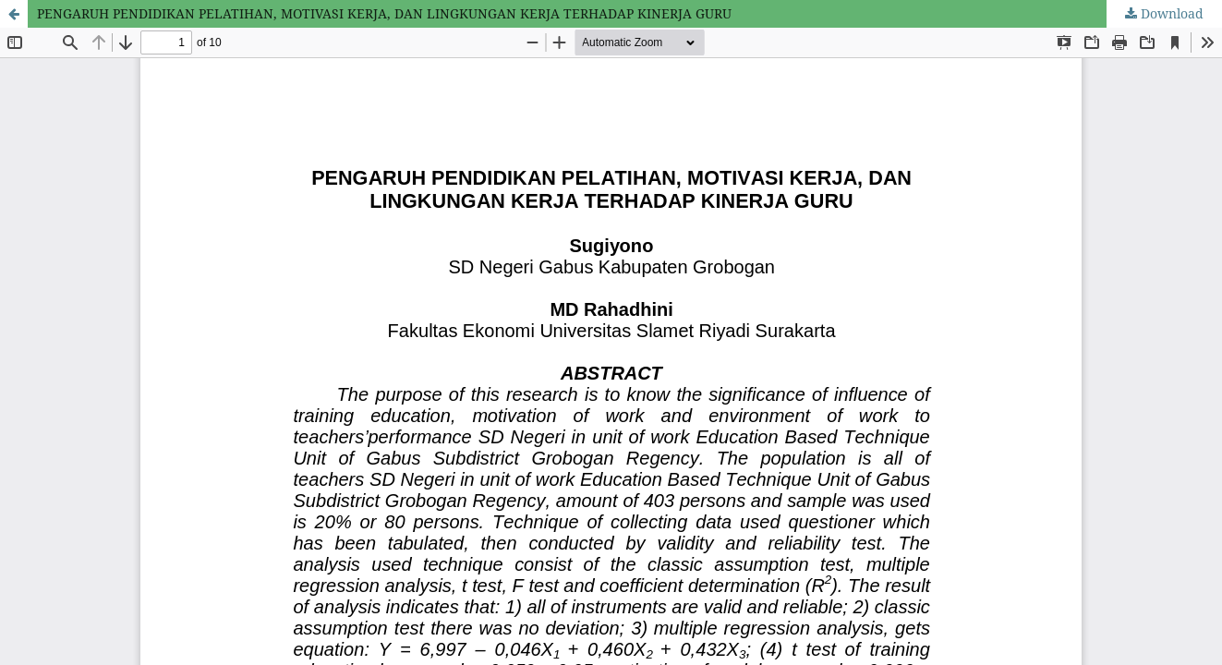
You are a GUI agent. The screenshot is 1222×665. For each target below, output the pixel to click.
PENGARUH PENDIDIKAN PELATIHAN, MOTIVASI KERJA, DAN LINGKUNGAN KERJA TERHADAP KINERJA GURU (384, 13)
